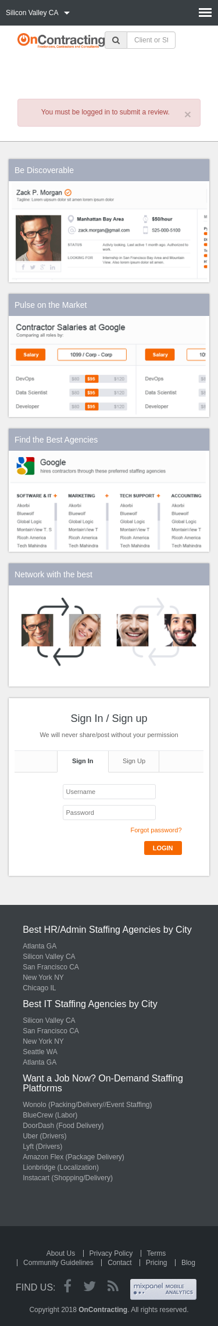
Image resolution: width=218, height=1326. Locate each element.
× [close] (187, 114)
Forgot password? (155, 829)
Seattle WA (40, 1052)
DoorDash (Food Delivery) (63, 1126)
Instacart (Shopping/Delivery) (68, 1178)
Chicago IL (39, 988)
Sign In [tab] (83, 760)
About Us (61, 1253)
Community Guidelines (58, 1263)
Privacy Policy (111, 1253)
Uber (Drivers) (44, 1136)
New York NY (43, 977)
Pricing (156, 1263)
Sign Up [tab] (134, 760)
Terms (156, 1253)
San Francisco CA (51, 967)
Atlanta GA (39, 946)
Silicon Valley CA (49, 957)
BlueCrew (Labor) (50, 1115)
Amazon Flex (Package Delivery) (73, 1157)
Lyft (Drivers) (42, 1146)
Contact (119, 1263)
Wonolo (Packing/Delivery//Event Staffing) (87, 1105)
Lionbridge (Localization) (61, 1167)
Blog (188, 1263)
